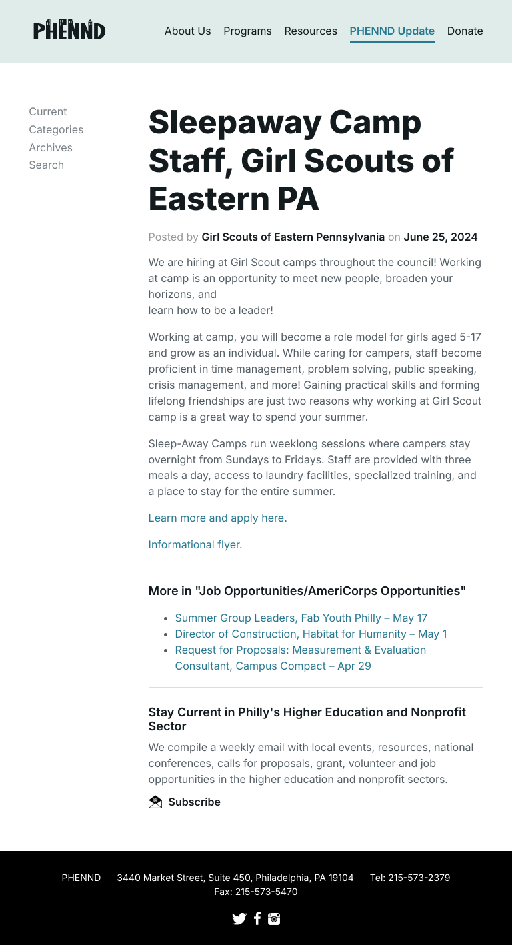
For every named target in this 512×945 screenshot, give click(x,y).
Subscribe (185, 801)
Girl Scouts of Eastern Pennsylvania (293, 236)
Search (46, 164)
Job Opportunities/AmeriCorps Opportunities (329, 591)
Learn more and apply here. (218, 517)
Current (48, 111)
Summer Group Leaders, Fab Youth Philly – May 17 (301, 617)
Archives (51, 147)
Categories (56, 129)
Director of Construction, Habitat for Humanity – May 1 (311, 633)
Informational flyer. (196, 544)
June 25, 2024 (440, 236)
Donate (465, 30)
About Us (188, 30)
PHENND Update (392, 30)
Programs (247, 30)
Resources (311, 30)
